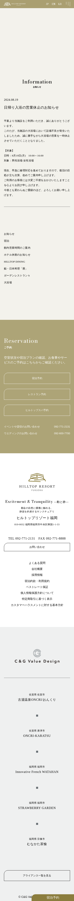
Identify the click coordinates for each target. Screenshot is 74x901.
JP (47, 4)
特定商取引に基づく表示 (37, 598)
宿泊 (6, 240)
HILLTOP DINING (14, 261)
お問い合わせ (37, 546)
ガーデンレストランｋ (17, 275)
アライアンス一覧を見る (37, 875)
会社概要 (37, 568)
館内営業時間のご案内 (17, 247)
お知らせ (9, 233)
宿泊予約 (53, 897)
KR (60, 4)
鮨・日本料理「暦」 (16, 268)
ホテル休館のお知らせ (17, 254)
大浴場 (8, 282)
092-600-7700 (62, 433)
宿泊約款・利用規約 (37, 581)
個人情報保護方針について (37, 592)
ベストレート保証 (37, 587)
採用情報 (37, 574)
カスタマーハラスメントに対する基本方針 (37, 605)
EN (53, 4)
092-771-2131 (62, 426)
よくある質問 (37, 563)
